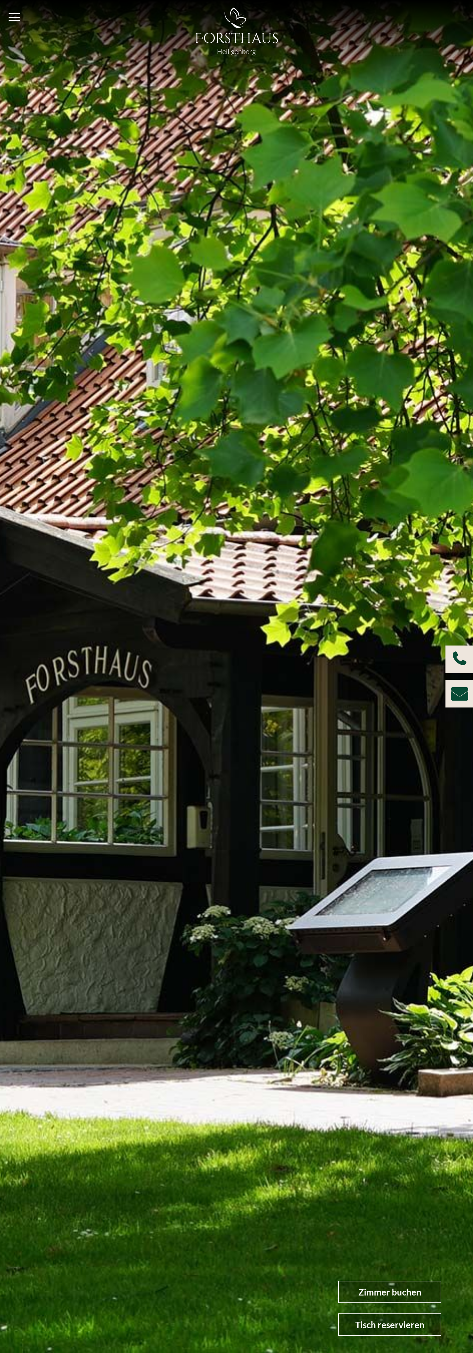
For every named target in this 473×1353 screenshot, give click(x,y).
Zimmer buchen (389, 1292)
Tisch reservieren (389, 1324)
